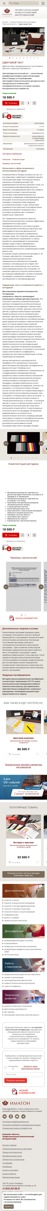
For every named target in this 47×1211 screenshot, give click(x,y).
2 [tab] (13, 58)
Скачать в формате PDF (26, 618)
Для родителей (14, 931)
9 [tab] (37, 58)
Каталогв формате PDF (27, 1091)
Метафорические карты (12, 1156)
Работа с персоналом (13, 965)
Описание (6, 159)
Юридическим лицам (11, 1177)
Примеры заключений (11, 163)
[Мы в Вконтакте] (4, 1116)
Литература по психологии (13, 1160)
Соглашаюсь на (25, 1067)
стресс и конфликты (12, 986)
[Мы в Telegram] (23, 1116)
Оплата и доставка (10, 1170)
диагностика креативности (15, 1009)
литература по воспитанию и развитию (20, 946)
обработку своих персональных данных (30, 1067)
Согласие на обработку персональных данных (21, 1125)
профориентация (11, 915)
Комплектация (18, 159)
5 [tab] (23, 58)
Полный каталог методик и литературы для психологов (23, 766)
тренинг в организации (13, 977)
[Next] (6, 443)
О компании (7, 1163)
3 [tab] (16, 58)
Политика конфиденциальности (15, 1122)
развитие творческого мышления (18, 1006)
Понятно (9, 1206)
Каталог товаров (9, 1145)
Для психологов (15, 890)
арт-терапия (9, 1012)
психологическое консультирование (19, 912)
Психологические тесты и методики (23, 22)
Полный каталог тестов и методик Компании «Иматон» (23, 874)
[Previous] (41, 443)
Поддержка (7, 1167)
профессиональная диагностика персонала (22, 974)
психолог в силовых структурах (17, 909)
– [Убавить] (22, 103)
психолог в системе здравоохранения (19, 906)
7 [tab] (30, 58)
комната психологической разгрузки (19, 983)
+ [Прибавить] (34, 103)
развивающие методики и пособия (18, 941)
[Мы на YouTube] (17, 1116)
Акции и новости (9, 1174)
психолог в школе (11, 900)
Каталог (5, 22)
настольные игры (11, 955)
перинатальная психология (15, 921)
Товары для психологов (12, 1152)
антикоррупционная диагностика (18, 980)
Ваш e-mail (11, 1075)
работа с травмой (11, 918)
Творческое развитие (12, 997)
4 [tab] (20, 58)
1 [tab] (9, 58)
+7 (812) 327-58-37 (11, 1188)
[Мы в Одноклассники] (11, 1116)
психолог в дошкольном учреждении (19, 903)
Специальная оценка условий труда (17, 1128)
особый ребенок (11, 943)
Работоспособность (9, 24)
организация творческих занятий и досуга (21, 1015)
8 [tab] (34, 58)
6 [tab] (27, 58)
